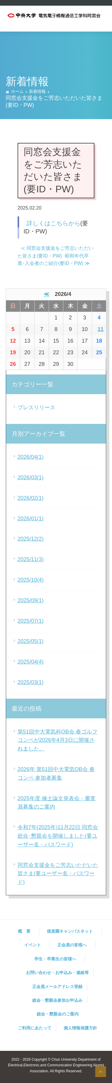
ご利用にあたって (34, 1028)
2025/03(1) (31, 682)
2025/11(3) (31, 559)
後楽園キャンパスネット (72, 931)
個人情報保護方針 (80, 1028)
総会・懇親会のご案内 (58, 1014)
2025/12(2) (31, 539)
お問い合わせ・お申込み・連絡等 (57, 972)
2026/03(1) (31, 477)
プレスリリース (36, 408)
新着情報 (37, 91)
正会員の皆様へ (74, 944)
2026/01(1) (31, 519)
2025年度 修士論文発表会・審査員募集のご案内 (57, 802)
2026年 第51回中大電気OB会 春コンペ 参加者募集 (56, 773)
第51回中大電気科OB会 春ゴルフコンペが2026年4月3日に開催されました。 (57, 740)
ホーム (17, 91)
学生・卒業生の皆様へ (57, 958)
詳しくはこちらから (53, 223)
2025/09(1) (31, 600)
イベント (34, 944)
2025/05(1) (31, 641)
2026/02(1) (31, 498)
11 (101, 329)
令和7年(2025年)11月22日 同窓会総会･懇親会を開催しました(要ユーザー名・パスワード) (58, 836)
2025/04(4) (31, 662)
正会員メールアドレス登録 (57, 986)
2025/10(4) (31, 580)
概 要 (26, 931)
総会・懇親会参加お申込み (57, 1000)
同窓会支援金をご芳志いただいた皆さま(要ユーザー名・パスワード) (58, 873)
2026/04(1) (31, 457)
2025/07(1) (31, 621)
